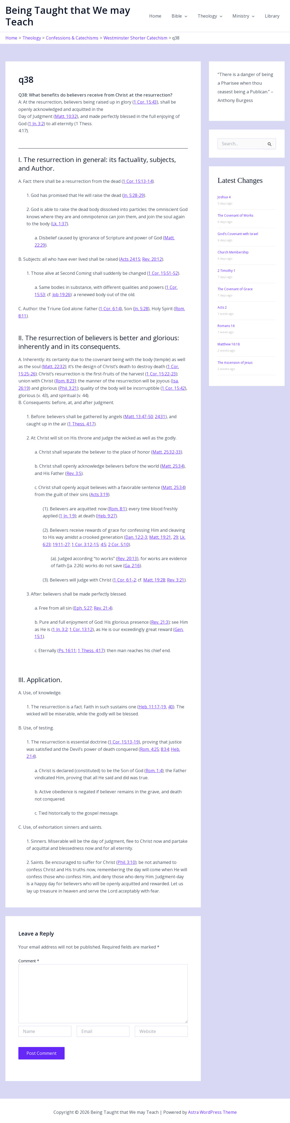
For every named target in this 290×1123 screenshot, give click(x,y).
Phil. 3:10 (126, 860)
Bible (185, 16)
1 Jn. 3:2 (36, 123)
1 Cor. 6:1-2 (125, 578)
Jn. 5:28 (142, 308)
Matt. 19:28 (155, 578)
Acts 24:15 (130, 259)
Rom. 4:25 (149, 747)
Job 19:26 (61, 294)
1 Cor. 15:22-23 (161, 373)
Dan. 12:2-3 (136, 536)
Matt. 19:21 (161, 536)
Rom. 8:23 (65, 380)
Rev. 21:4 (102, 606)
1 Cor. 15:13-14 (138, 181)
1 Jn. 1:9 (67, 514)
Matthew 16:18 (229, 344)
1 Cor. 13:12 (81, 627)
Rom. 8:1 (117, 507)
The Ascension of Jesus (235, 362)
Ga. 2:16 (132, 564)
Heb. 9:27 (107, 514)
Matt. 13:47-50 (139, 415)
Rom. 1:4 (154, 768)
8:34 (165, 747)
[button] (190, 16)
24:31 (160, 415)
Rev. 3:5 (73, 472)
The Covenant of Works (235, 215)
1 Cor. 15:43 (145, 102)
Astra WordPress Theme (212, 1109)
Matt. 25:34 (172, 465)
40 (170, 704)
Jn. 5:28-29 (134, 195)
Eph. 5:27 (83, 606)
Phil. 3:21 (68, 387)
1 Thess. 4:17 (82, 422)
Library (273, 16)
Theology (214, 16)
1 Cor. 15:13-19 (124, 740)
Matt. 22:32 (54, 366)
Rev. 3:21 (176, 578)
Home (162, 16)
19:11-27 (61, 543)
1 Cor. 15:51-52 (163, 273)
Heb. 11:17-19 (152, 704)
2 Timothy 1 (226, 270)
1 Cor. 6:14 (110, 308)
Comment (28, 958)
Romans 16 (226, 325)
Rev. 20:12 (152, 259)
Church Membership (233, 252)
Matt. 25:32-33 (166, 451)
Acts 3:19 (99, 493)
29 (176, 536)
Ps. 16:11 (67, 648)
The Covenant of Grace (235, 289)
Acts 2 (222, 307)
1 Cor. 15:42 (173, 387)
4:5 (103, 543)
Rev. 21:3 (159, 620)
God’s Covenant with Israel (238, 234)
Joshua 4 (224, 197)
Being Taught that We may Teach (67, 16)
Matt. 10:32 (66, 116)
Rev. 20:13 (127, 557)
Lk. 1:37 (59, 223)
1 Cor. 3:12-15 (85, 543)
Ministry (246, 16)
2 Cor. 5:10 (118, 543)
